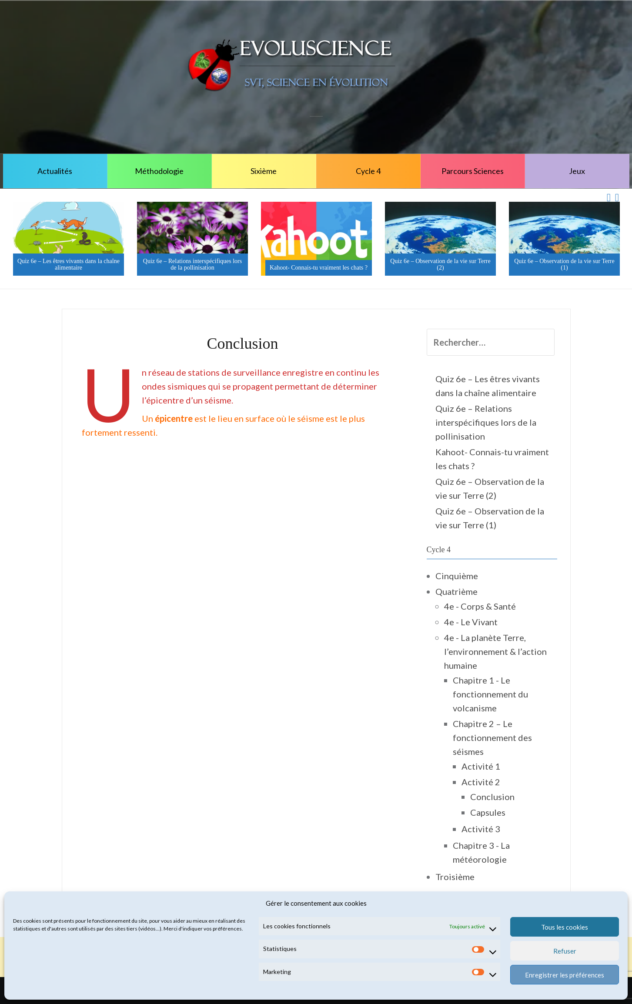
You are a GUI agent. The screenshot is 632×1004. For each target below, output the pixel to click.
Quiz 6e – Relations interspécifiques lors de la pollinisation (192, 264)
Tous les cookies (564, 927)
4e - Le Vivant (471, 622)
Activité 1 (480, 766)
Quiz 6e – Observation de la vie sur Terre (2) (440, 264)
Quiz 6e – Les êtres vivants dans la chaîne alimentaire (68, 264)
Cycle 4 (368, 171)
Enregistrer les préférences (564, 975)
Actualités (54, 171)
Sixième (264, 171)
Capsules (487, 812)
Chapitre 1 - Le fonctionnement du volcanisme (490, 694)
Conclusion (492, 796)
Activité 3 (480, 829)
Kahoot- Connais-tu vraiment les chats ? (319, 267)
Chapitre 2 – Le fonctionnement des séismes (492, 737)
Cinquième (456, 575)
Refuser (564, 951)
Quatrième (456, 591)
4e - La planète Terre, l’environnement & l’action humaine (495, 651)
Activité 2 (480, 782)
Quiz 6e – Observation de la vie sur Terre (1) (564, 264)
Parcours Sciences (472, 171)
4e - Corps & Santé (480, 606)
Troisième (455, 876)
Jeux (577, 171)
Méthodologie (159, 171)
